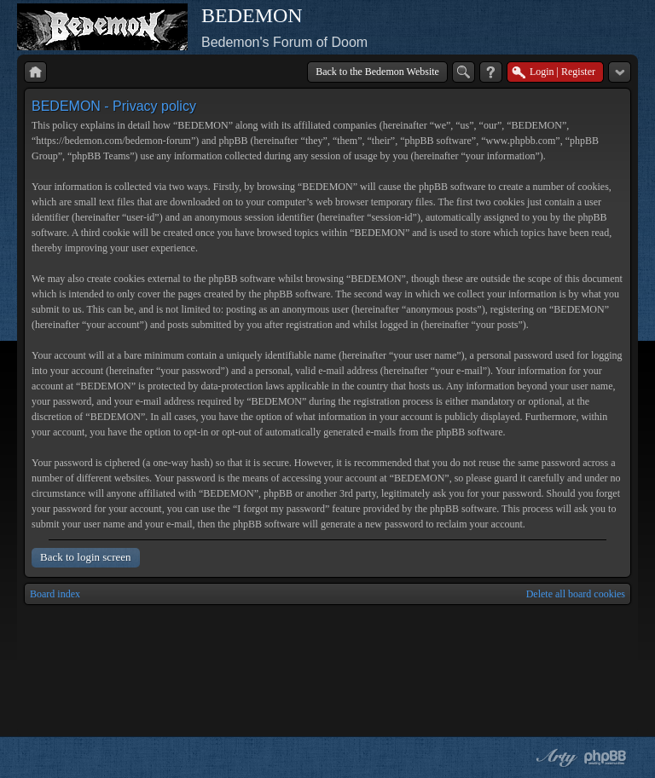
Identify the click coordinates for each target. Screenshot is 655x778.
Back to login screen (85, 556)
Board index (55, 594)
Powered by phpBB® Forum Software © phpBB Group (605, 757)
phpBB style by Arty (554, 757)
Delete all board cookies (575, 594)
